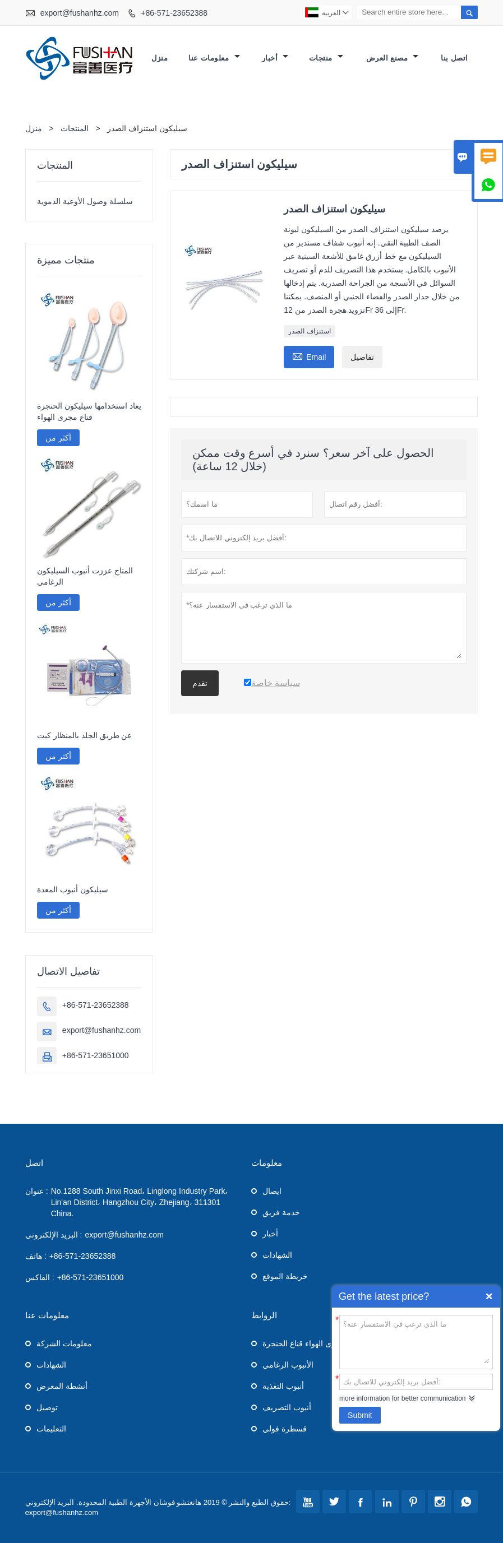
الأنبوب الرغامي (287, 1364)
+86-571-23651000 (95, 1055)
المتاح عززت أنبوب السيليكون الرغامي (85, 576)
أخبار (275, 58)
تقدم (199, 683)
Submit (360, 1415)
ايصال (272, 1191)
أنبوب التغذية (283, 1386)
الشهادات (277, 1254)
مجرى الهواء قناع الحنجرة (303, 1343)
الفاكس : (39, 1277)
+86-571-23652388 (174, 12)
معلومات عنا (213, 58)
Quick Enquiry (489, 1296)
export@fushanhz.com (79, 12)
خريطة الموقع (285, 1276)
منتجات (326, 58)
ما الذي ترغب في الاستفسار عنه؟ (416, 1341)
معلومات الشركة (64, 1343)
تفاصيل (362, 357)
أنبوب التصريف (286, 1407)
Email (309, 356)
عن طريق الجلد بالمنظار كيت (84, 735)
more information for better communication (402, 1398)
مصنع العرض (392, 58)
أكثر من (58, 437)
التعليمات (51, 1428)
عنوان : (36, 1191)
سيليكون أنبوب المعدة (72, 889)
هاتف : (36, 1256)
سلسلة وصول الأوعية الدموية (85, 201)
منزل (159, 58)
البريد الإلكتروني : (53, 1234)
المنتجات (75, 128)
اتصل (34, 1162)
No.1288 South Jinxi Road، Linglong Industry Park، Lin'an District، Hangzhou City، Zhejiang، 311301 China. (139, 1202)
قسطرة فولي (284, 1428)
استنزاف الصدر (309, 331)
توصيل (47, 1407)
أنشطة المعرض (61, 1386)
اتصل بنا (454, 58)
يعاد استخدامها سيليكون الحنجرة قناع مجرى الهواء (89, 411)
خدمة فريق (281, 1212)
